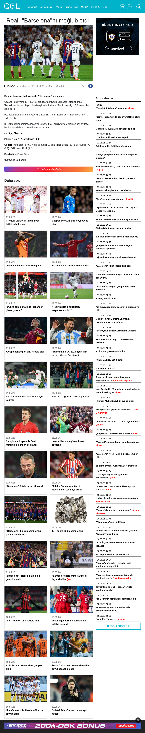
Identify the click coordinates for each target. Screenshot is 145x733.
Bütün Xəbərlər (118, 626)
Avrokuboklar (46, 7)
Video (59, 7)
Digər (105, 7)
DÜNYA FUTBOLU (16, 86)
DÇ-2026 (95, 7)
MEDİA (84, 7)
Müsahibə (32, 7)
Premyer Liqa (71, 7)
